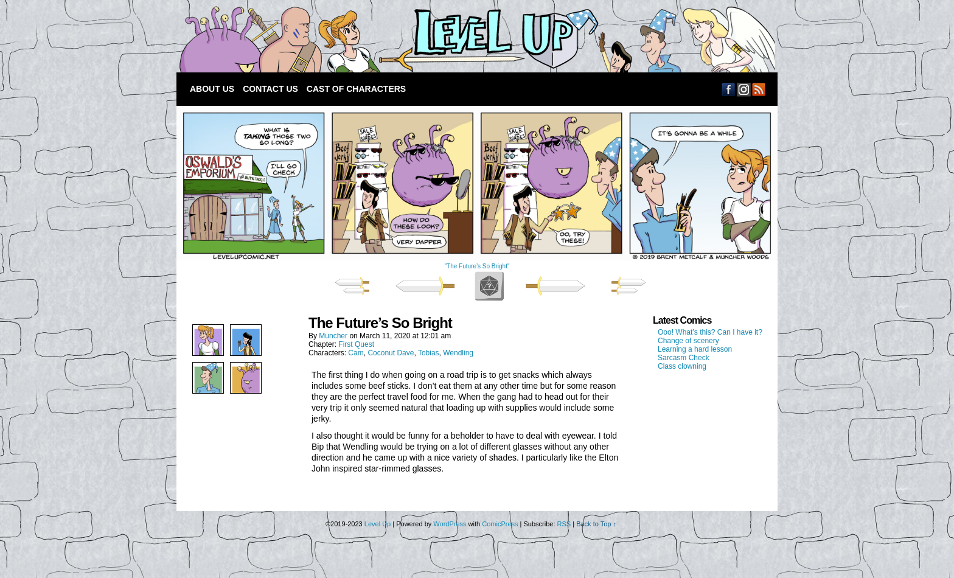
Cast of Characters (356, 89)
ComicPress (500, 524)
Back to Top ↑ (596, 524)
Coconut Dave (390, 353)
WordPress (449, 524)
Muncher (333, 336)
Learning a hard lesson (695, 349)
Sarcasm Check (683, 357)
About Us (212, 89)
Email (743, 89)
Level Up (474, 39)
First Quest (356, 344)
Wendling (458, 353)
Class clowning (682, 366)
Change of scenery (688, 340)
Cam (355, 353)
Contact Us (270, 89)
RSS (759, 89)
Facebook (728, 89)
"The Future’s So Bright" (477, 266)
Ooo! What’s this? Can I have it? (710, 332)
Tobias (428, 353)
